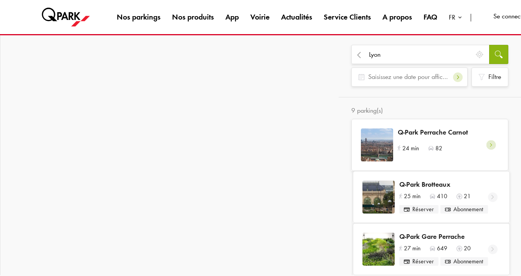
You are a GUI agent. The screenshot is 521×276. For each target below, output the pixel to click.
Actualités (296, 16)
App (232, 16)
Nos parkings (138, 16)
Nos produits (193, 16)
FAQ (430, 16)
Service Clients (347, 16)
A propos (397, 16)
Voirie (260, 16)
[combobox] (457, 18)
